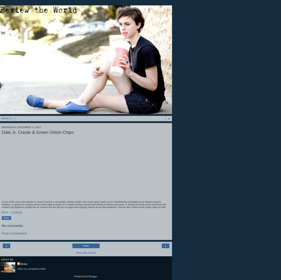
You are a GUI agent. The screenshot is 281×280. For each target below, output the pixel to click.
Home (86, 246)
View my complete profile (31, 268)
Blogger (93, 276)
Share (6, 218)
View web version (86, 252)
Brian (24, 264)
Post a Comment (14, 233)
